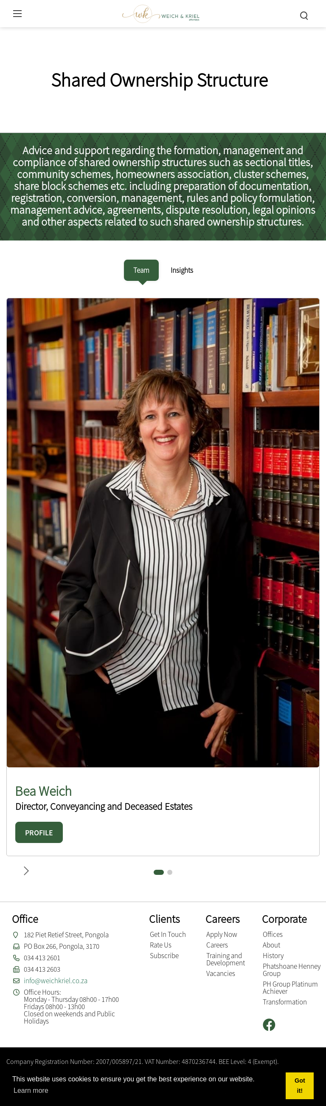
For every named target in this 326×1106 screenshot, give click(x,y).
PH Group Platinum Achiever (290, 987)
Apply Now (221, 934)
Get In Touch (168, 934)
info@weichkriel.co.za (55, 980)
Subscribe (164, 955)
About (271, 945)
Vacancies (220, 973)
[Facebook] (272, 1025)
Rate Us (160, 945)
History (273, 955)
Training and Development (225, 959)
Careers (217, 945)
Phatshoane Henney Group (291, 970)
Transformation (285, 1002)
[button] (159, 872)
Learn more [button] (31, 1090)
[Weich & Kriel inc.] (161, 12)
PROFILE (39, 832)
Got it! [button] (300, 1085)
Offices (273, 934)
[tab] (141, 270)
